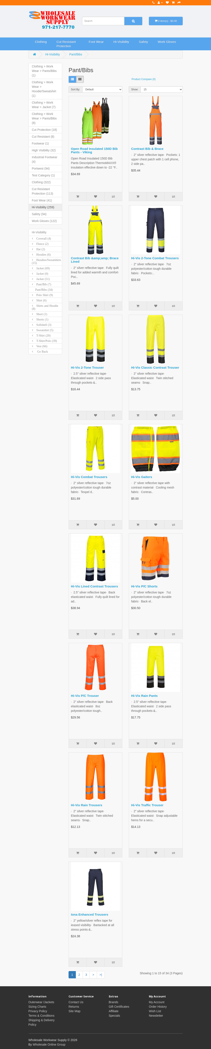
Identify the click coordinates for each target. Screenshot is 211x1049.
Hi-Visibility (121, 41)
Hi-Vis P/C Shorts (144, 586)
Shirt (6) (40, 300)
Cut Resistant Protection (66, 44)
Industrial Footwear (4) (44, 159)
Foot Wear (96, 41)
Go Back (40, 351)
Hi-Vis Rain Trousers (86, 805)
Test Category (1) (43, 175)
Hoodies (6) (42, 254)
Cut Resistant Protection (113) (42, 191)
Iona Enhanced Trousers (89, 914)
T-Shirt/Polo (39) (45, 340)
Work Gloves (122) (44, 221)
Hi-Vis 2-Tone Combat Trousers (155, 258)
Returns (74, 1006)
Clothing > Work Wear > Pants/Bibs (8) (44, 118)
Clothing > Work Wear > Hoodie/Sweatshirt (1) (44, 88)
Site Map (74, 1011)
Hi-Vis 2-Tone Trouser (87, 367)
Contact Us (76, 1002)
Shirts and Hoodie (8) (45, 307)
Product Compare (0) (144, 79)
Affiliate (114, 1011)
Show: (134, 89)
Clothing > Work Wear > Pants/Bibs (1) (44, 71)
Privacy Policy (37, 1011)
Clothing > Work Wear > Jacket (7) (44, 105)
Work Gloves (167, 41)
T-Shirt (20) (42, 335)
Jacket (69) (41, 268)
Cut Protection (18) (44, 129)
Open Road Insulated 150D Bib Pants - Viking (94, 150)
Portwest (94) (41, 168)
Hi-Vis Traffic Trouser (147, 805)
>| (101, 974)
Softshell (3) (42, 324)
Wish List (155, 1011)
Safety (143, 41)
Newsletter (156, 1015)
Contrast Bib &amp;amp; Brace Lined (95, 260)
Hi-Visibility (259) (43, 207)
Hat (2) (39, 249)
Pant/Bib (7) (42, 284)
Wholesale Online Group (49, 1044)
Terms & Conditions (41, 1015)
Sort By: (75, 89)
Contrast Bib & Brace (147, 148)
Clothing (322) (41, 182)
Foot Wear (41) (42, 200)
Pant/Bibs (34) (42, 289)
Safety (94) (39, 214)
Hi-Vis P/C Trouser (85, 695)
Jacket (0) (40, 273)
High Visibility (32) (44, 150)
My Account (156, 1002)
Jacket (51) (41, 278)
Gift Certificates (119, 1006)
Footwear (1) (40, 143)
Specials (114, 1015)
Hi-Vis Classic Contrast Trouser (155, 367)
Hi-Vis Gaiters (141, 477)
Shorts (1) (40, 319)
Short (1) (40, 314)
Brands (113, 1002)
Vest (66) (40, 346)
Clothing (41, 41)
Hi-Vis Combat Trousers (89, 477)
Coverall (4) (42, 238)
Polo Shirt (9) (43, 295)
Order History (158, 1006)
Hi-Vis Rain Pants (144, 695)
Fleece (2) (41, 243)
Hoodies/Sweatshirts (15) (46, 261)
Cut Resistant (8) (43, 136)
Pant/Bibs (75, 54)
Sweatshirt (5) (43, 330)
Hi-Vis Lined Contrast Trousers (94, 586)
